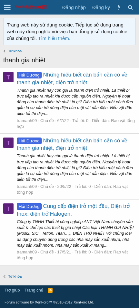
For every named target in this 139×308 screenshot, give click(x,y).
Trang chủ (34, 290)
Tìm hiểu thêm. (54, 38)
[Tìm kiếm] (130, 7)
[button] (7, 7)
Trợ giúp (12, 290)
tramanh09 (27, 120)
